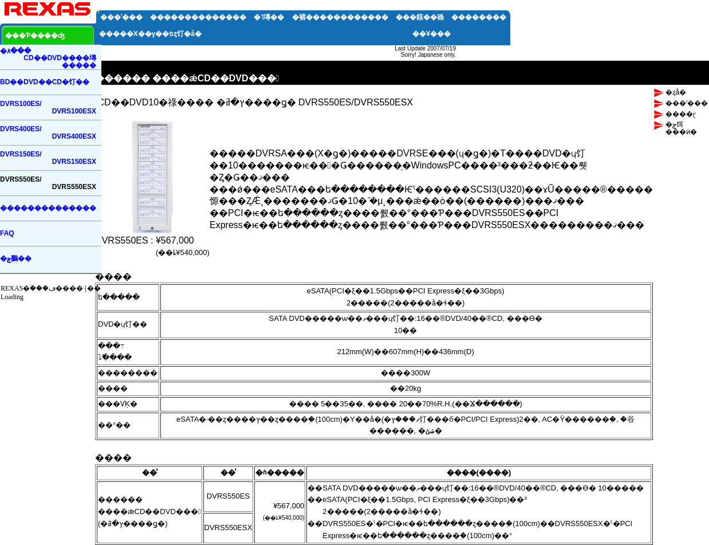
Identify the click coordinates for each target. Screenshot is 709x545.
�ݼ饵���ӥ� (681, 128)
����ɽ (680, 114)
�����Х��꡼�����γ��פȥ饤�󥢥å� (150, 34)
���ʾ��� (121, 17)
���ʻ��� (686, 103)
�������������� (198, 17)
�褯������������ (340, 17)
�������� (478, 17)
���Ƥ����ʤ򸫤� (35, 36)
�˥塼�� (269, 17)
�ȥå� (676, 92)
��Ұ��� (431, 34)
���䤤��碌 (420, 17)
